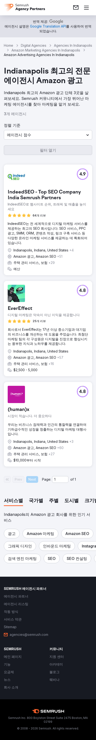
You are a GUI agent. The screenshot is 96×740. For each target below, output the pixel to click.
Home (8, 45)
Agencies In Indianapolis (73, 45)
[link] (76, 8)
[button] (48, 135)
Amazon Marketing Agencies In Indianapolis (46, 50)
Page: (46, 479)
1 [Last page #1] (75, 479)
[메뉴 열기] (86, 7)
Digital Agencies (33, 45)
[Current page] (60, 479)
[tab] (13, 501)
